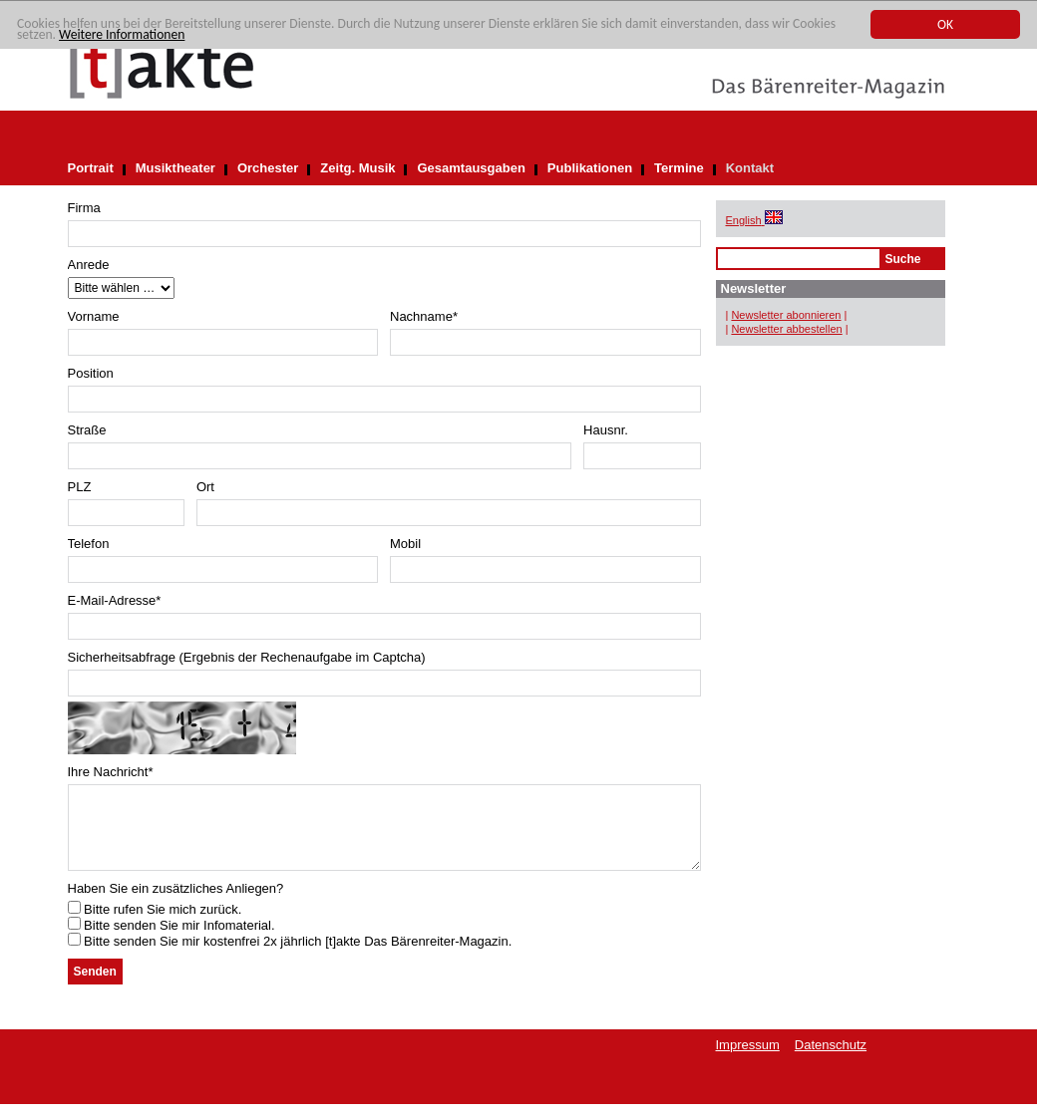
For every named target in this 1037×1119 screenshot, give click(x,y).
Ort (205, 486)
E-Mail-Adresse (115, 600)
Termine (679, 167)
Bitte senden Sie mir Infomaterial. (171, 940)
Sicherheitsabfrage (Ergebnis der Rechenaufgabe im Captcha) (247, 657)
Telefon (89, 543)
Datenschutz (830, 1059)
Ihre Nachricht (111, 771)
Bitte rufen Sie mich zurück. (155, 924)
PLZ (80, 486)
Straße (87, 429)
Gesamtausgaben (470, 167)
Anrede (89, 264)
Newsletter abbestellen (786, 329)
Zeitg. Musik (357, 167)
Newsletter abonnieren (786, 315)
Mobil (405, 543)
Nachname (424, 316)
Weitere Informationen (121, 35)
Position (91, 373)
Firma (84, 207)
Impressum (748, 1059)
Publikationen (589, 167)
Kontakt (750, 167)
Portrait (91, 167)
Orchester (267, 167)
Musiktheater (175, 167)
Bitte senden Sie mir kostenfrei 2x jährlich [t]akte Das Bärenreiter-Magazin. (290, 956)
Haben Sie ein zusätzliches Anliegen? (176, 903)
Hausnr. (605, 429)
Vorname (94, 316)
